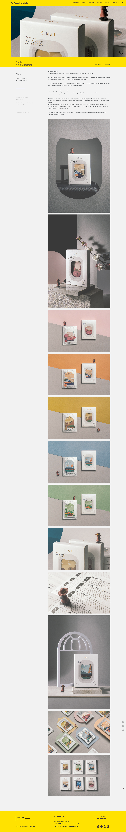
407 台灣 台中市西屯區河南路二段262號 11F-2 (66, 826)
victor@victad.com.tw (73, 824)
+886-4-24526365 (59, 824)
